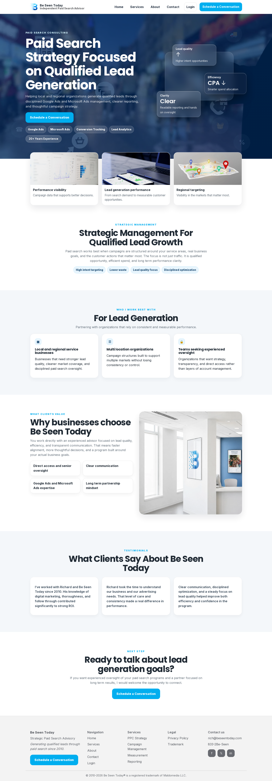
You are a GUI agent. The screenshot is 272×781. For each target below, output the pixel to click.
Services (137, 7)
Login (190, 7)
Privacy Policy (178, 738)
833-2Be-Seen (218, 744)
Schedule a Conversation (220, 7)
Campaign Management (137, 746)
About (155, 7)
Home (119, 7)
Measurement (138, 755)
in (230, 753)
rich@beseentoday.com (225, 738)
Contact (173, 7)
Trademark (176, 744)
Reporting (135, 761)
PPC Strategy (137, 738)
